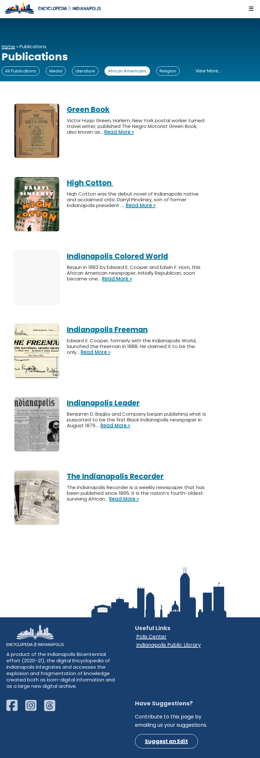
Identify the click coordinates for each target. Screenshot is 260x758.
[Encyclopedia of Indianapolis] (53, 7)
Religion (168, 71)
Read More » (119, 132)
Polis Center (151, 636)
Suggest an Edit (166, 741)
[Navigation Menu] (251, 9)
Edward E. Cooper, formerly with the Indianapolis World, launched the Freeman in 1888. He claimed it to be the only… (131, 346)
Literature (85, 71)
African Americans (127, 71)
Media (55, 71)
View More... (208, 71)
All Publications (20, 71)
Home (8, 46)
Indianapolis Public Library (168, 645)
